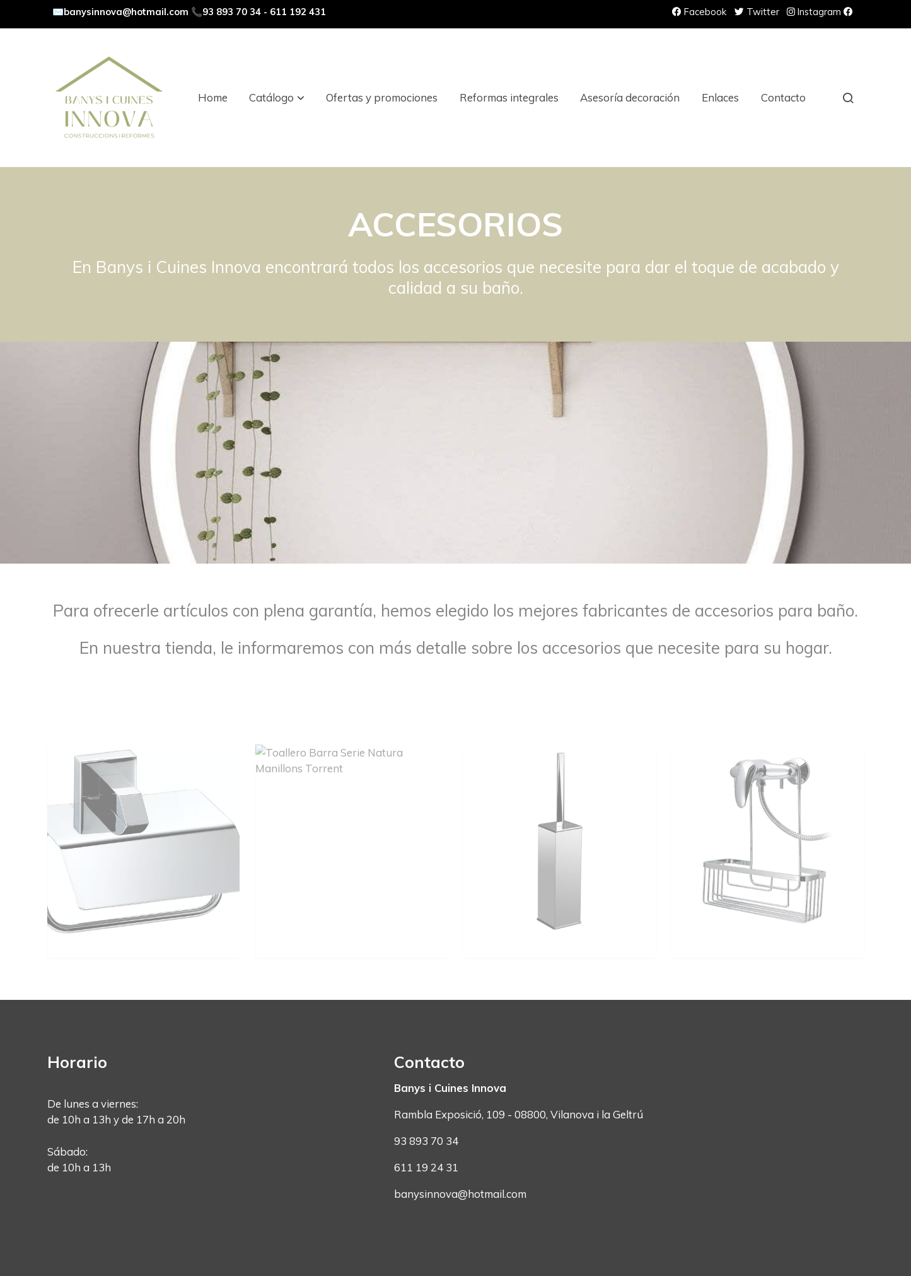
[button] (277, 98)
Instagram (814, 12)
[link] (109, 97)
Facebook (699, 12)
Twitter (756, 12)
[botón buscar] (848, 97)
